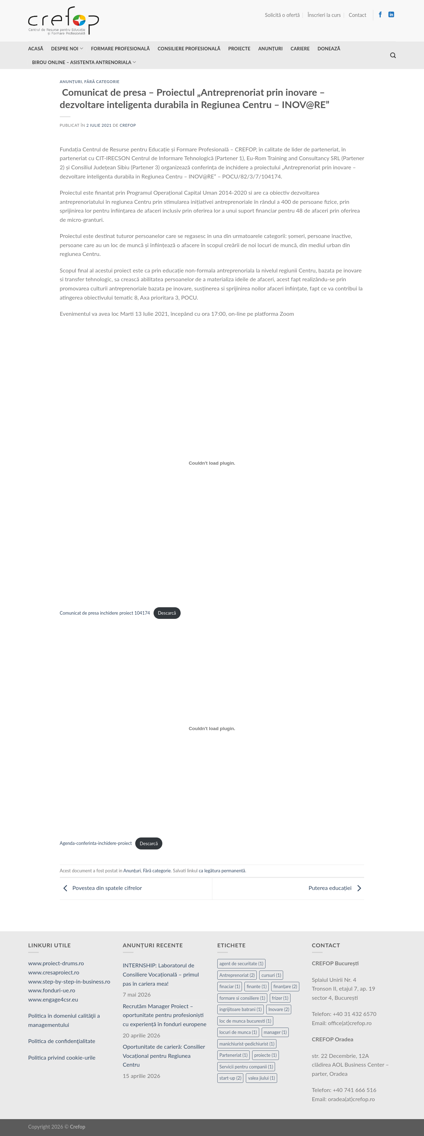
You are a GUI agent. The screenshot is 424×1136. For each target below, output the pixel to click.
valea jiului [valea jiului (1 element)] (261, 1078)
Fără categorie (101, 81)
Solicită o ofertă (282, 15)
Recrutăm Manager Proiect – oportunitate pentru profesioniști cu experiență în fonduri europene (165, 1015)
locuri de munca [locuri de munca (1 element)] (238, 1032)
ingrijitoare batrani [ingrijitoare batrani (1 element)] (240, 1009)
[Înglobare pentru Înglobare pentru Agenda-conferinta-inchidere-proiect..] (212, 728)
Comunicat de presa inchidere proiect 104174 (105, 613)
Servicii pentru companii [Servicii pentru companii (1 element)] (246, 1066)
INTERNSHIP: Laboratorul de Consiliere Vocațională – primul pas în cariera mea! (161, 974)
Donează (329, 48)
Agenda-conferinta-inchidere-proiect (96, 843)
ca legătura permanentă (222, 870)
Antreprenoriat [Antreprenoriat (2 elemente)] (237, 975)
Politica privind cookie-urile (61, 1057)
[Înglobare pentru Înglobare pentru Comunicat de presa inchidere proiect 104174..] (212, 463)
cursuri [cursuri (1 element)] (271, 975)
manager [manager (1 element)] (275, 1032)
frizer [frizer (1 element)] (280, 998)
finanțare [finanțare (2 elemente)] (285, 986)
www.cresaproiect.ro (53, 972)
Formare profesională (120, 48)
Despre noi (67, 48)
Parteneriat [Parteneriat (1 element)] (233, 1055)
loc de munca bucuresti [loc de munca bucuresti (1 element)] (245, 1021)
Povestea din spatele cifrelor (101, 888)
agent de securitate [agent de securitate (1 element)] (241, 963)
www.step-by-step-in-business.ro (69, 981)
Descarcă (167, 613)
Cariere (300, 48)
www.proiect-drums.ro (56, 963)
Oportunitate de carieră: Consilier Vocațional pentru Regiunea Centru (164, 1055)
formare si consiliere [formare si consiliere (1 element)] (242, 998)
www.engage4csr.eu (53, 999)
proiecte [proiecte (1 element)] (265, 1055)
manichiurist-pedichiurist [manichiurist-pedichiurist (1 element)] (246, 1044)
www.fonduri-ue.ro (51, 990)
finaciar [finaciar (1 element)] (229, 986)
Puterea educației (336, 888)
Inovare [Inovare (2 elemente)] (278, 1009)
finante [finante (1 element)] (257, 986)
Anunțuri (270, 48)
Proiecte (239, 48)
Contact (357, 15)
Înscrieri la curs (324, 15)
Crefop (128, 125)
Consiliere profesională (189, 48)
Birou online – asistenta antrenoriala (84, 62)
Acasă (35, 48)
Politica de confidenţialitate (61, 1040)
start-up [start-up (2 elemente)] (230, 1078)
